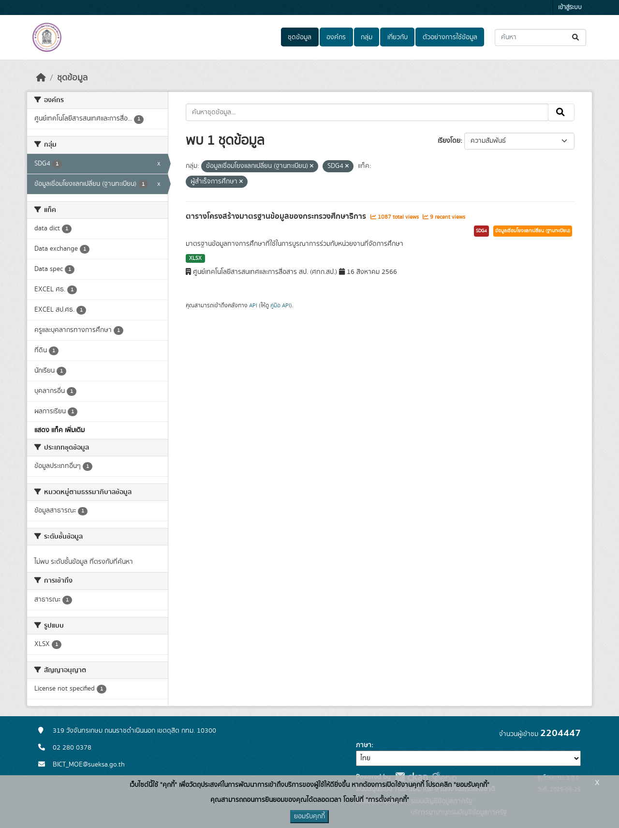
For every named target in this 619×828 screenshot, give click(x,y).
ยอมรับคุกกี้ (309, 816)
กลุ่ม (366, 37)
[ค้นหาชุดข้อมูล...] (540, 37)
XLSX (195, 258)
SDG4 (481, 230)
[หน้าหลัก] (41, 78)
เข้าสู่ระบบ (570, 7)
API (253, 305)
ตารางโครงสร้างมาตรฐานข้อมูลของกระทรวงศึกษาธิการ (277, 216)
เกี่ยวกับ (397, 37)
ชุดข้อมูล (299, 37)
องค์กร (336, 37)
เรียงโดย (449, 141)
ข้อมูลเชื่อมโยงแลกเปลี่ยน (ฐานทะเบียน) (532, 230)
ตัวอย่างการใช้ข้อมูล (450, 37)
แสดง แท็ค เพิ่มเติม (59, 430)
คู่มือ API (280, 305)
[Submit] (576, 37)
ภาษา (363, 745)
